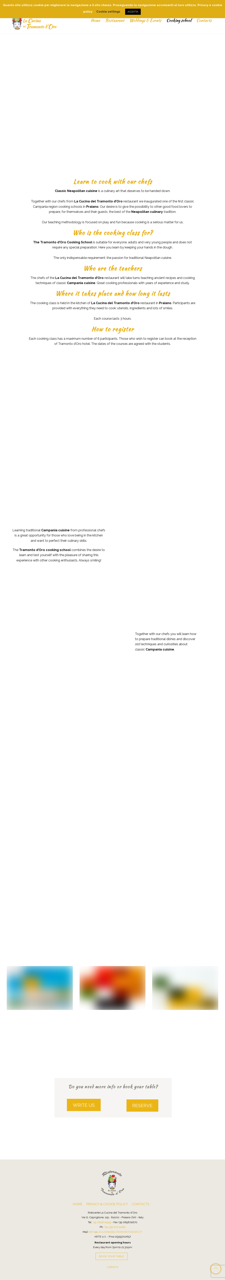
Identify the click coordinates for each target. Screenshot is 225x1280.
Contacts (203, 20)
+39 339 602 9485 (114, 1225)
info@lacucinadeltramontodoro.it (115, 1230)
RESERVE (142, 1104)
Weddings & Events (144, 20)
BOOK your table (111, 1255)
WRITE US (84, 1104)
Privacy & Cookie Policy (107, 1203)
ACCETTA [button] (133, 11)
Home (94, 20)
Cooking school (178, 20)
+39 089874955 (102, 1221)
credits (112, 1266)
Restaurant (113, 20)
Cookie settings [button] (108, 11)
